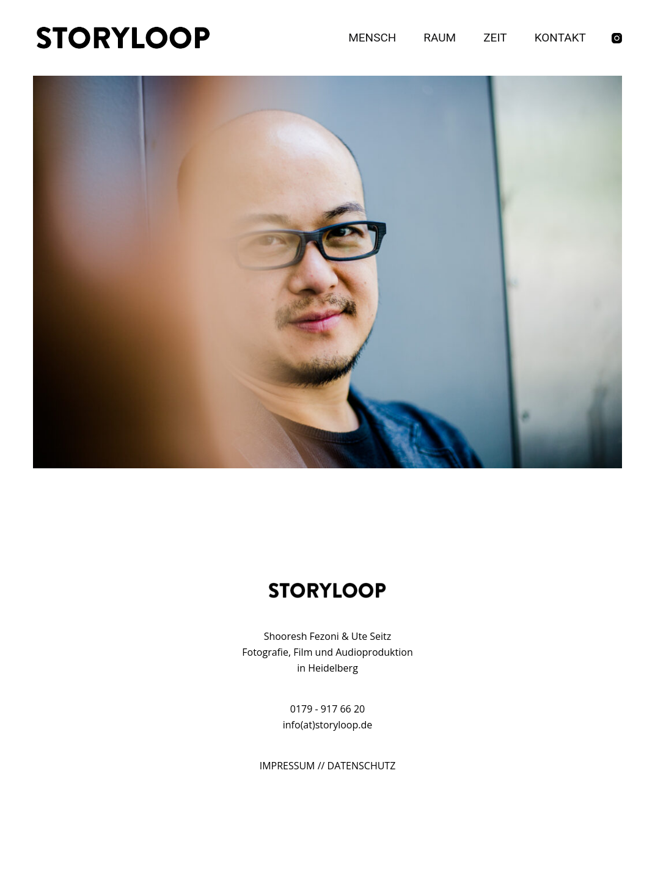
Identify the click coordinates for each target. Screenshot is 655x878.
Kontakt (560, 38)
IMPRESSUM (287, 765)
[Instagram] (617, 38)
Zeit (495, 38)
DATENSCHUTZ (362, 765)
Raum (439, 38)
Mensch (372, 38)
